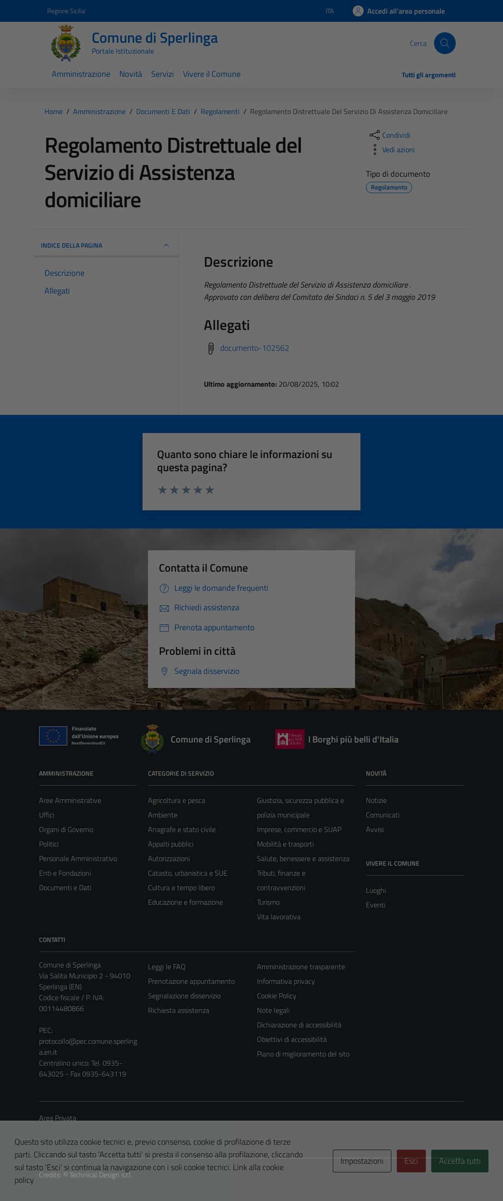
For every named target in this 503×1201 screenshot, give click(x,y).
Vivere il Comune (212, 74)
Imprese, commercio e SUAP (299, 829)
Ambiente (163, 814)
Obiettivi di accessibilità (292, 1039)
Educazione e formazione (185, 902)
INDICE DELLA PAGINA (106, 245)
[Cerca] (445, 43)
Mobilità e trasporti (285, 843)
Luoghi (376, 890)
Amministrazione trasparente (301, 966)
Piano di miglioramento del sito (303, 1053)
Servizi (162, 74)
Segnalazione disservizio (184, 995)
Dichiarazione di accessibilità (299, 1024)
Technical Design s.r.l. (100, 1174)
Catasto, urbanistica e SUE (187, 872)
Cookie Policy (276, 995)
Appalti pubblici (170, 843)
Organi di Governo (66, 829)
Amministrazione (81, 74)
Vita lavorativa (279, 916)
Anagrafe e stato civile (182, 829)
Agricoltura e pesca (176, 800)
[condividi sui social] (389, 135)
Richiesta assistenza (178, 1010)
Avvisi (375, 829)
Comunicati (382, 814)
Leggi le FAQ (167, 966)
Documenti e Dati (65, 887)
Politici (49, 843)
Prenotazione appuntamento (191, 981)
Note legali (273, 1010)
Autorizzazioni (169, 858)
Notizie (376, 800)
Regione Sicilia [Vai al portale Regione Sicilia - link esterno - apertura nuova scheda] (66, 10)
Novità (130, 74)
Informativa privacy (286, 981)
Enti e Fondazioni (65, 872)
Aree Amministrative (70, 800)
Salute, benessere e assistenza (303, 858)
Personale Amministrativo (78, 858)
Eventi (375, 904)
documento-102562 (254, 348)
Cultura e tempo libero (181, 887)
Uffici (46, 814)
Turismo (268, 902)
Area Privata (57, 1117)
